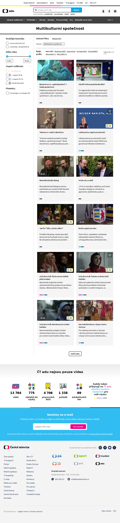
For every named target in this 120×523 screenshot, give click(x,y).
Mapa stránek (106, 511)
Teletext (7, 487)
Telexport (30, 490)
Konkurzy (30, 479)
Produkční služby (33, 494)
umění (67, 14)
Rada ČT (29, 468)
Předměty (31, 20)
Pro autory (30, 487)
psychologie (58, 14)
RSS (114, 511)
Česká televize (29, 3)
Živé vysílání (8, 456)
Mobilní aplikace (10, 471)
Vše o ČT (93, 3)
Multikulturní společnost (53, 44)
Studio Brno (31, 460)
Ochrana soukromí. (36, 511)
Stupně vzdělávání (15, 20)
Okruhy (42, 20)
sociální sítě (48, 14)
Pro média (30, 483)
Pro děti (80, 3)
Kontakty (7, 498)
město (72, 14)
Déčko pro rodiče (10, 483)
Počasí (6, 464)
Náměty (51, 20)
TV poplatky (8, 475)
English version (23, 511)
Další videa (75, 354)
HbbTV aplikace (10, 468)
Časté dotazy (9, 490)
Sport (52, 3)
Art (86, 3)
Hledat (76, 10)
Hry (71, 20)
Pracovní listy (62, 20)
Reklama (30, 471)
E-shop (6, 479)
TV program (70, 3)
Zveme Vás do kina (11, 494)
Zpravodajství (42, 3)
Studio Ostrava (32, 464)
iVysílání (60, 3)
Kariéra (29, 475)
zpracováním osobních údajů (101, 434)
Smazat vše (56, 38)
